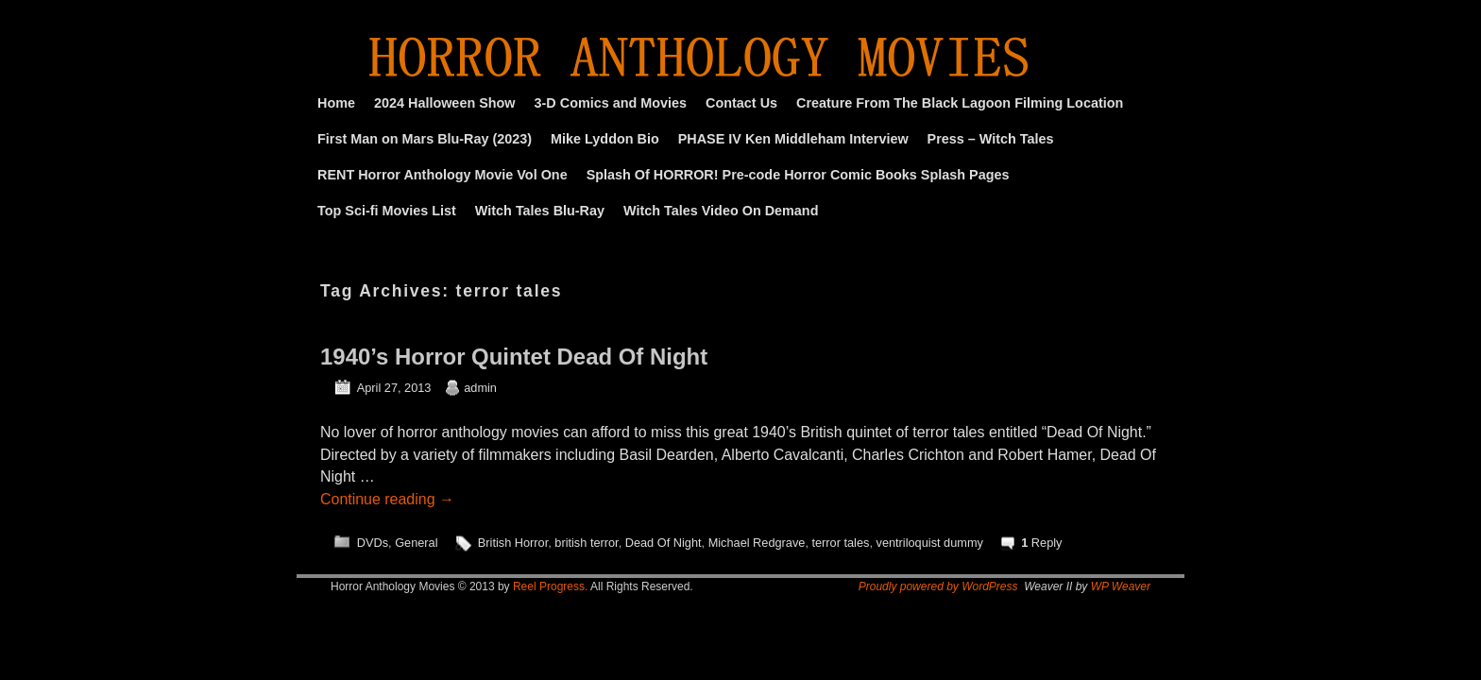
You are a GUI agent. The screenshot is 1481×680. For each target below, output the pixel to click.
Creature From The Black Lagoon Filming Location (959, 102)
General (416, 543)
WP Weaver (1120, 586)
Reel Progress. (550, 586)
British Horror (513, 543)
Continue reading (387, 499)
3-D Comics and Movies (611, 102)
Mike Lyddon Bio (605, 138)
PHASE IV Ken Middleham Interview (793, 138)
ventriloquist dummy (930, 543)
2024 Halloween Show (445, 102)
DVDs (372, 543)
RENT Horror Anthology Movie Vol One (442, 174)
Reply (1041, 543)
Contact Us (741, 102)
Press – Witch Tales (991, 138)
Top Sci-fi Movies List (386, 210)
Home (336, 102)
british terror (586, 543)
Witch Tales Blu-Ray (539, 210)
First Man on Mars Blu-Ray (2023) (424, 138)
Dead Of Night (663, 543)
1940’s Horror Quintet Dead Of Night (513, 356)
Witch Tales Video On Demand (720, 210)
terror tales (840, 543)
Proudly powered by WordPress (938, 586)
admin (480, 388)
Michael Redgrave (757, 543)
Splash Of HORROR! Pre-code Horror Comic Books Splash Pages (798, 174)
